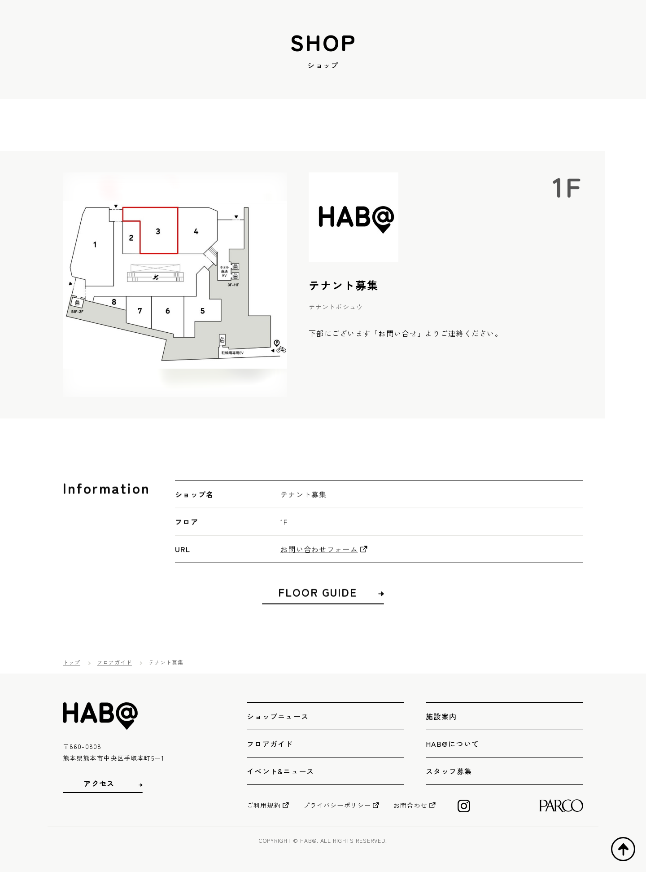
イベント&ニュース (280, 771)
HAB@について (452, 743)
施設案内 (441, 716)
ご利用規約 (264, 805)
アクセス (98, 783)
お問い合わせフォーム (319, 564)
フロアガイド (114, 662)
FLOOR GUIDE (317, 608)
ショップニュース (278, 716)
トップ (71, 662)
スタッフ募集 (449, 771)
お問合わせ (410, 805)
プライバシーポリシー (337, 805)
